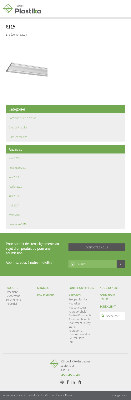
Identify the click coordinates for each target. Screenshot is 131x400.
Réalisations (45, 295)
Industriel (11, 303)
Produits (12, 288)
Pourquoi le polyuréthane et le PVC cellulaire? (79, 334)
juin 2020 (14, 177)
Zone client (108, 306)
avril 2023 (14, 158)
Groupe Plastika (18, 127)
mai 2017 (14, 205)
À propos (74, 295)
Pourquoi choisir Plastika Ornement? (79, 313)
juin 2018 (14, 196)
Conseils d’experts (81, 288)
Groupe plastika (77, 299)
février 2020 (15, 186)
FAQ (70, 342)
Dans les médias (18, 137)
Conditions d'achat (107, 297)
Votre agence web (119, 395)
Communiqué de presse (22, 118)
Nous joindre (109, 288)
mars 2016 (14, 215)
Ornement (12, 292)
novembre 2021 (18, 167)
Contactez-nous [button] (97, 247)
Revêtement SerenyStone (13, 297)
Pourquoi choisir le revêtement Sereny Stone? (79, 322)
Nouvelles (74, 303)
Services (42, 288)
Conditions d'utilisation (61, 395)
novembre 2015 (18, 224)
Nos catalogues (77, 307)
